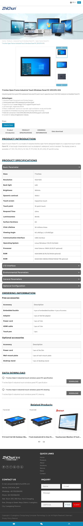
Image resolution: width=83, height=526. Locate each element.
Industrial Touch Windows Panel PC (23, 41)
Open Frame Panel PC (42, 41)
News (42, 471)
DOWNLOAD (73, 381)
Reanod (15, 518)
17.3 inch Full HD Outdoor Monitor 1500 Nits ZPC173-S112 (15, 437)
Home (4, 41)
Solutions (43, 465)
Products (9, 41)
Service (42, 468)
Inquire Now (8, 125)
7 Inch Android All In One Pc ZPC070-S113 (41, 437)
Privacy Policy (7, 518)
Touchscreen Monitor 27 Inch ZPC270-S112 (68, 437)
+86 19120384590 (16, 491)
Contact (43, 474)
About (42, 463)
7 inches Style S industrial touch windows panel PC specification (27, 378)
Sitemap (69, 515)
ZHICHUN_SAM (13, 488)
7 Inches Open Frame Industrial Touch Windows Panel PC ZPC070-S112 (23, 43)
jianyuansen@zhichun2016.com (18, 484)
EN (73, 2)
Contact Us (9, 479)
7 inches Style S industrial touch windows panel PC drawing (25, 389)
